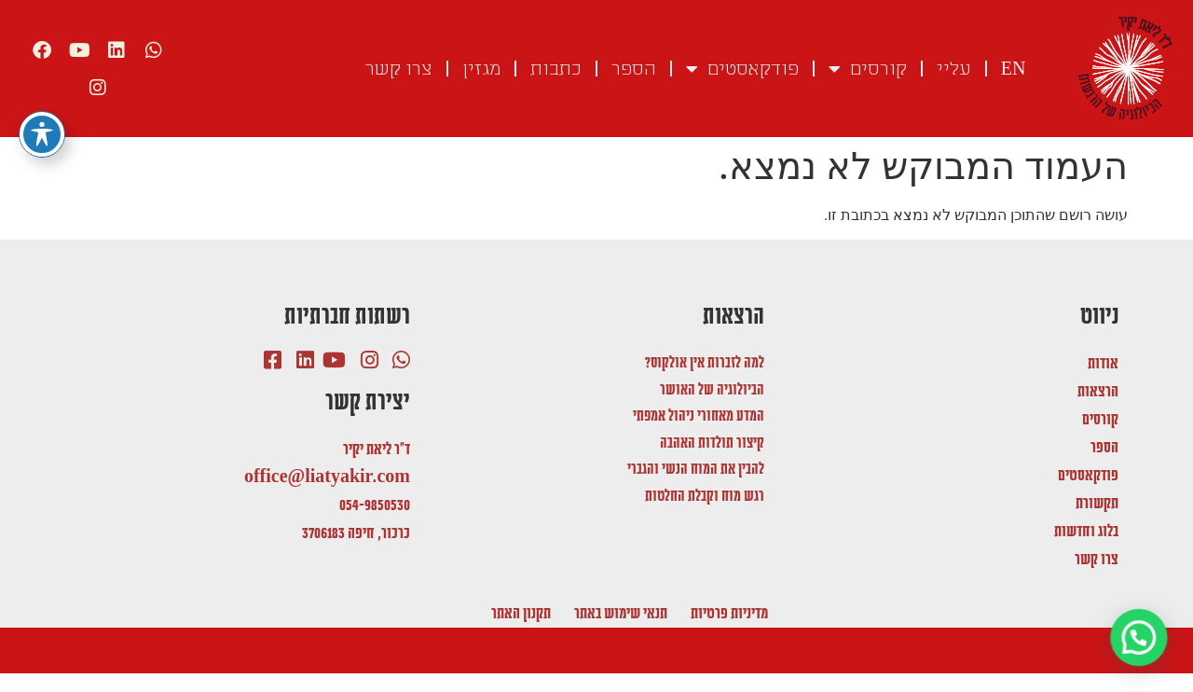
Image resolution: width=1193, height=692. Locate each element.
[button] (1139, 638)
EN (1013, 69)
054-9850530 (374, 505)
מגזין (481, 69)
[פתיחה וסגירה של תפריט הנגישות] (42, 98)
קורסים (868, 69)
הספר (633, 69)
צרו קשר (398, 69)
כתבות (556, 69)
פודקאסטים (742, 69)
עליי (954, 69)
